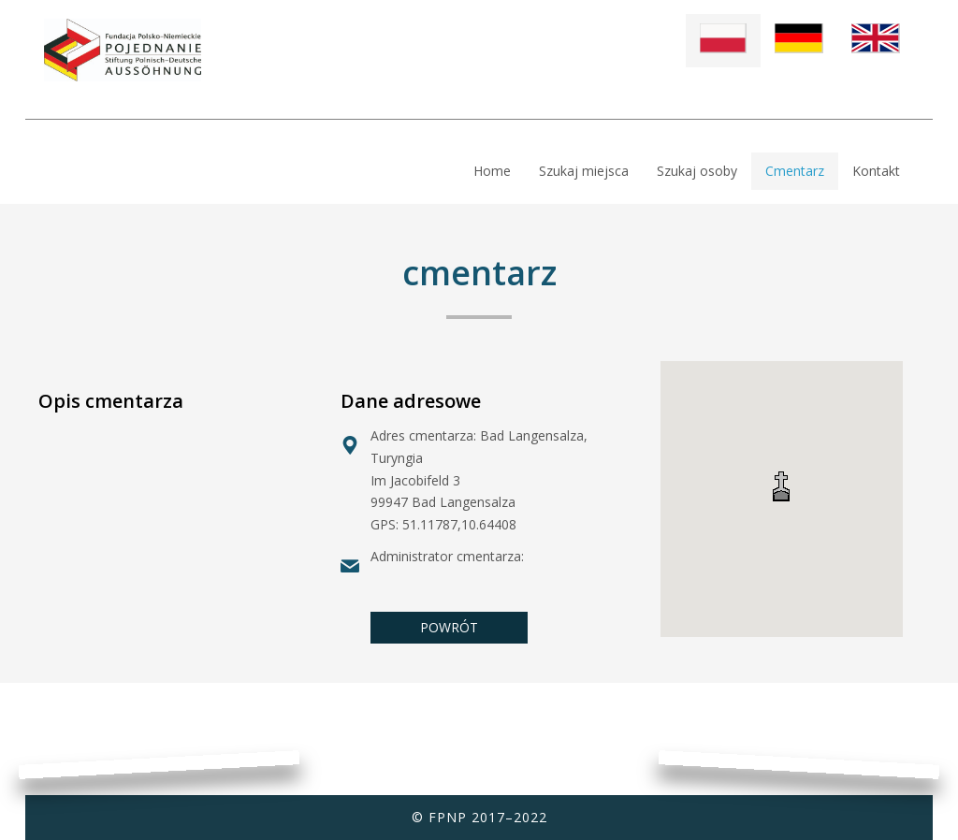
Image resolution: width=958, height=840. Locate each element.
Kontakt (876, 171)
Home (492, 171)
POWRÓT (449, 627)
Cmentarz (794, 171)
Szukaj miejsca (584, 171)
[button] (781, 486)
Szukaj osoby (697, 171)
